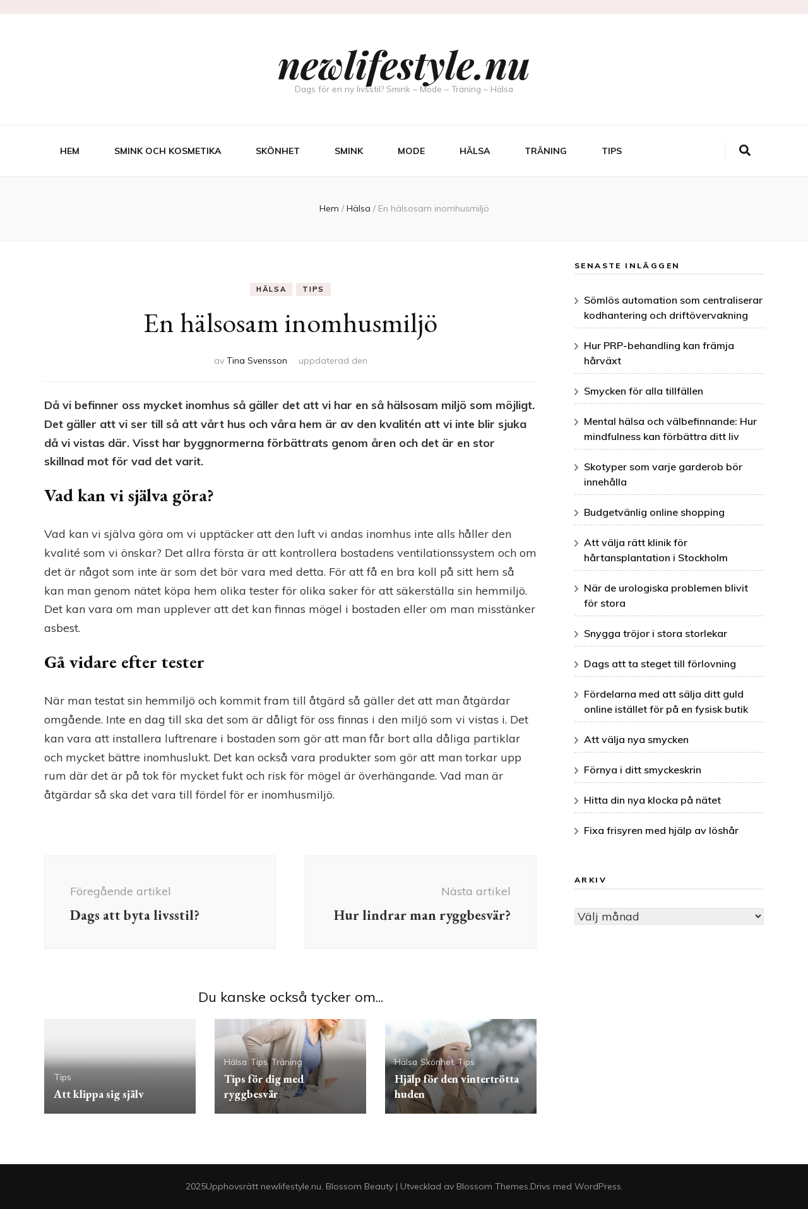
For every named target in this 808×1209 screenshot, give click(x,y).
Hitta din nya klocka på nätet (652, 800)
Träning (546, 151)
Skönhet (278, 151)
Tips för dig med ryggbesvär (264, 1086)
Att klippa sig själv (99, 1094)
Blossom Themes (492, 1186)
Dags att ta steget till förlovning (660, 663)
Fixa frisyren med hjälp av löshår (661, 830)
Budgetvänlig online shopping (654, 512)
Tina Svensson (257, 360)
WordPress (597, 1186)
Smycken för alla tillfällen (643, 390)
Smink (349, 151)
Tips (612, 151)
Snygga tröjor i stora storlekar (655, 633)
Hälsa (475, 151)
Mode (411, 151)
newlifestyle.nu (404, 64)
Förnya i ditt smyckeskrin (642, 769)
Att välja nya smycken (636, 739)
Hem (70, 151)
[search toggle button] (745, 150)
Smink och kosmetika (167, 151)
